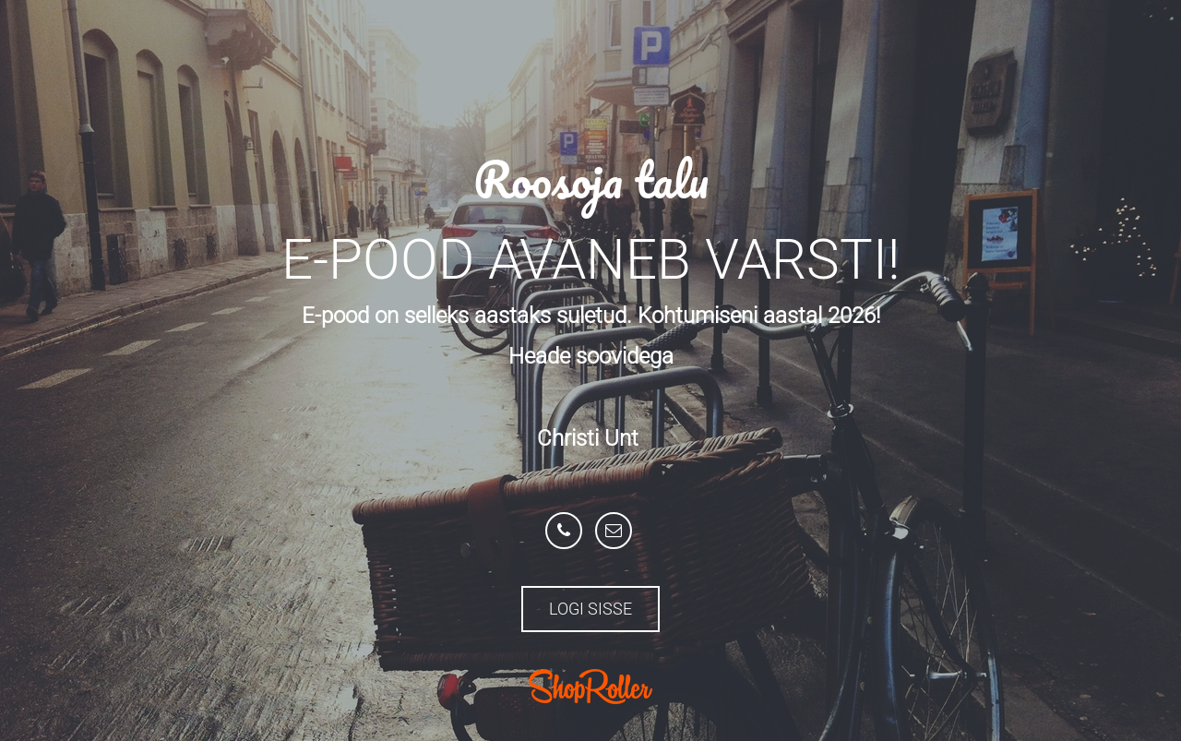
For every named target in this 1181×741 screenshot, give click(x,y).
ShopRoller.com (590, 686)
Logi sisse (590, 608)
